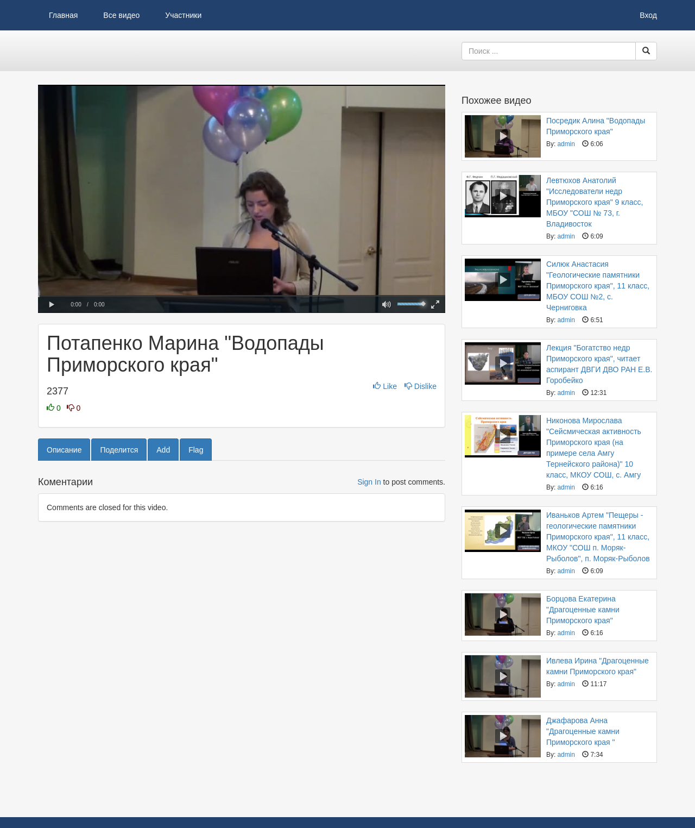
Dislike (421, 386)
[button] (51, 305)
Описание (64, 450)
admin (565, 144)
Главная (63, 15)
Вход (648, 15)
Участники (183, 15)
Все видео (121, 15)
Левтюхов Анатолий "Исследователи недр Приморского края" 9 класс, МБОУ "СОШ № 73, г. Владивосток (594, 202)
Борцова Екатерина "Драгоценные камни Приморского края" (583, 609)
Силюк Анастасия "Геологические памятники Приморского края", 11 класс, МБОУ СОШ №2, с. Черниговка (597, 286)
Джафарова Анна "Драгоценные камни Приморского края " (583, 731)
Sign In (369, 482)
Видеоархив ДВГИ (92, 51)
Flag (195, 450)
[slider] (241, 296)
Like (386, 386)
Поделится (119, 450)
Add (163, 450)
